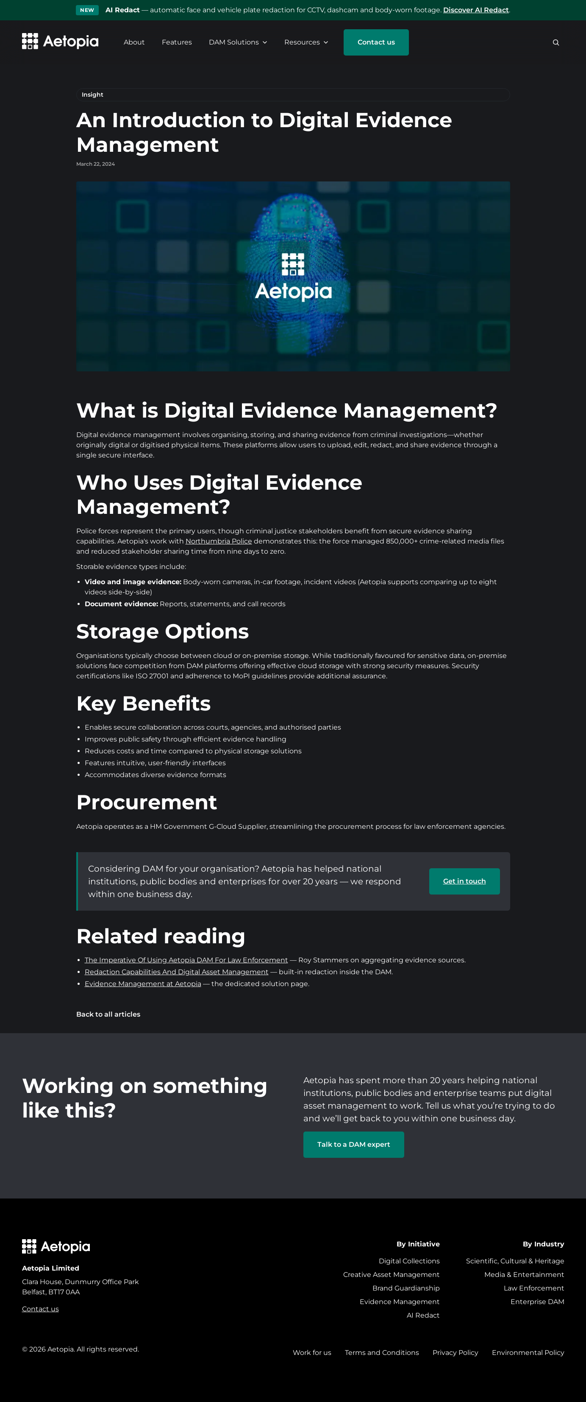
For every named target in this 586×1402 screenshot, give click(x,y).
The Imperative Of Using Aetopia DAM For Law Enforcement (186, 960)
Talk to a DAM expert (353, 1144)
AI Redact (423, 1315)
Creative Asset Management (391, 1275)
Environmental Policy (528, 1353)
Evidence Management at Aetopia (143, 984)
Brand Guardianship (406, 1288)
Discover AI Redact (476, 10)
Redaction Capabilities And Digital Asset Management (177, 972)
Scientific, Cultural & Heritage (515, 1261)
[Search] (555, 42)
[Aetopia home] (60, 42)
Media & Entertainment (524, 1275)
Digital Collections (409, 1261)
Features (177, 42)
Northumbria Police (219, 541)
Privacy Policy (455, 1353)
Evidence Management (400, 1302)
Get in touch (464, 881)
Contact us (376, 42)
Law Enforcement (534, 1288)
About (134, 42)
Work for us (312, 1353)
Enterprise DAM (537, 1302)
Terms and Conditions (382, 1353)
